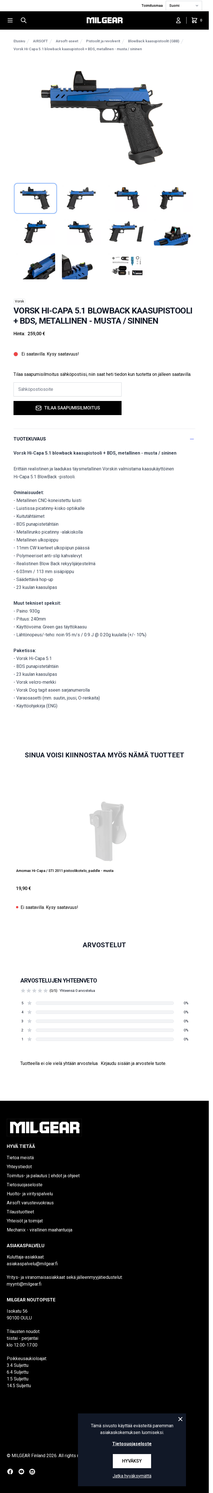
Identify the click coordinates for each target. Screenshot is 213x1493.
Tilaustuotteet (20, 1211)
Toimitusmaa (152, 5)
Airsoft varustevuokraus (30, 1202)
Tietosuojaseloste (24, 1184)
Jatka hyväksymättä (132, 1476)
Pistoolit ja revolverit (103, 41)
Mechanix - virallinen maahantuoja (39, 1230)
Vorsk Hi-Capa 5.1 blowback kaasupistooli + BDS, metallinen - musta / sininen (78, 49)
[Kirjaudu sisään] (178, 20)
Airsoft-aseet (67, 41)
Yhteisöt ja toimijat (25, 1221)
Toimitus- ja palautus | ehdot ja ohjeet (43, 1175)
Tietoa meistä (20, 1157)
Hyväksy (132, 1461)
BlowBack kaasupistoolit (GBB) (153, 41)
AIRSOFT (40, 41)
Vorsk (19, 301)
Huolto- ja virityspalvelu (30, 1193)
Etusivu (19, 41)
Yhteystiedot (19, 1166)
